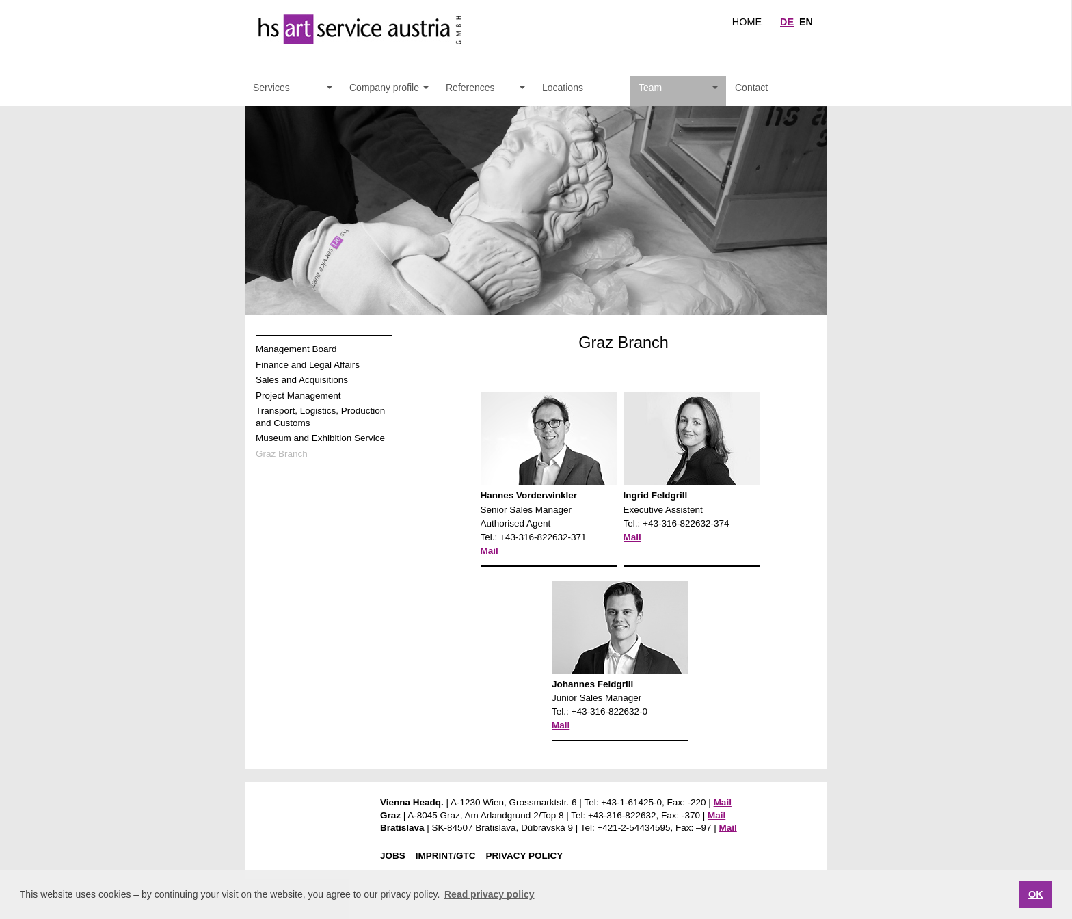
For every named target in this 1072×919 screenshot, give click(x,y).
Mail (489, 551)
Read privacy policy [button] (489, 894)
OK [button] (1035, 894)
